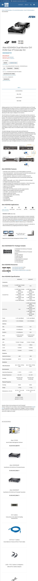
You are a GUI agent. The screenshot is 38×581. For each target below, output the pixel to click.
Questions (19, 97)
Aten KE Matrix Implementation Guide (20, 270)
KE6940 (5, 62)
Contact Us (12, 58)
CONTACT (20, 4)
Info (19, 87)
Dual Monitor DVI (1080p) (9, 73)
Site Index (27, 571)
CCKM (25, 238)
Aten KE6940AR (10, 57)
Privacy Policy (33, 571)
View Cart (4, 562)
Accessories (19, 90)
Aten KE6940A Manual (17, 268)
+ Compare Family (13, 62)
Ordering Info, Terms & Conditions (9, 555)
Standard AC (6, 79)
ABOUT (26, 4)
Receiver (16, 68)
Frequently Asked (5, 552)
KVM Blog (4, 559)
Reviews (19, 100)
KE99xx (21, 220)
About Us (4, 550)
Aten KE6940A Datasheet (17, 267)
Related (19, 94)
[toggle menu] (2, 4)
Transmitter (9, 68)
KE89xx (16, 220)
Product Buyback (5, 557)
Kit (4, 68)
